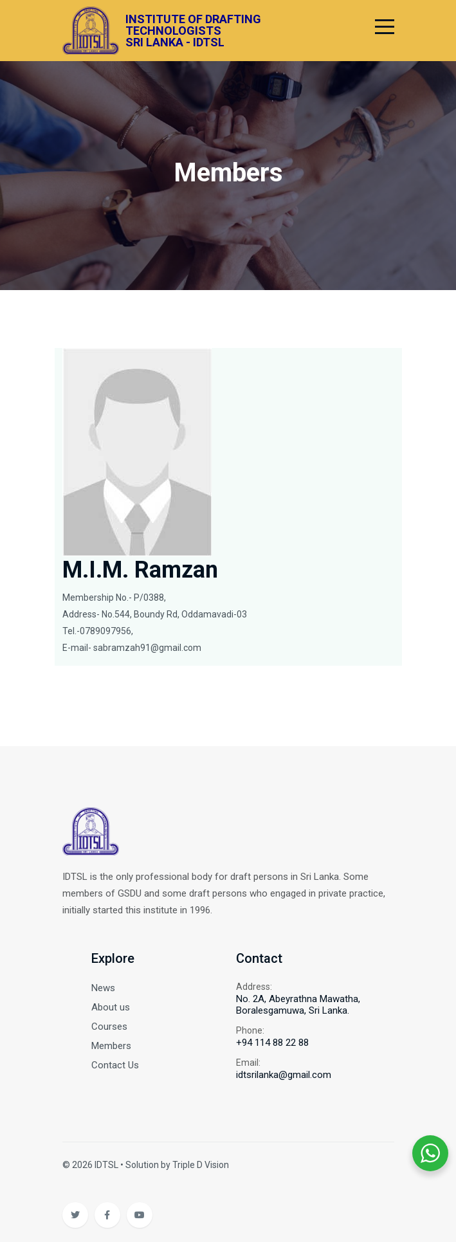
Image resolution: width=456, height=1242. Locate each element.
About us (110, 1007)
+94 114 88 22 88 (272, 1042)
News (103, 988)
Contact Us (115, 1065)
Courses (109, 1026)
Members (111, 1046)
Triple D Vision (200, 1165)
